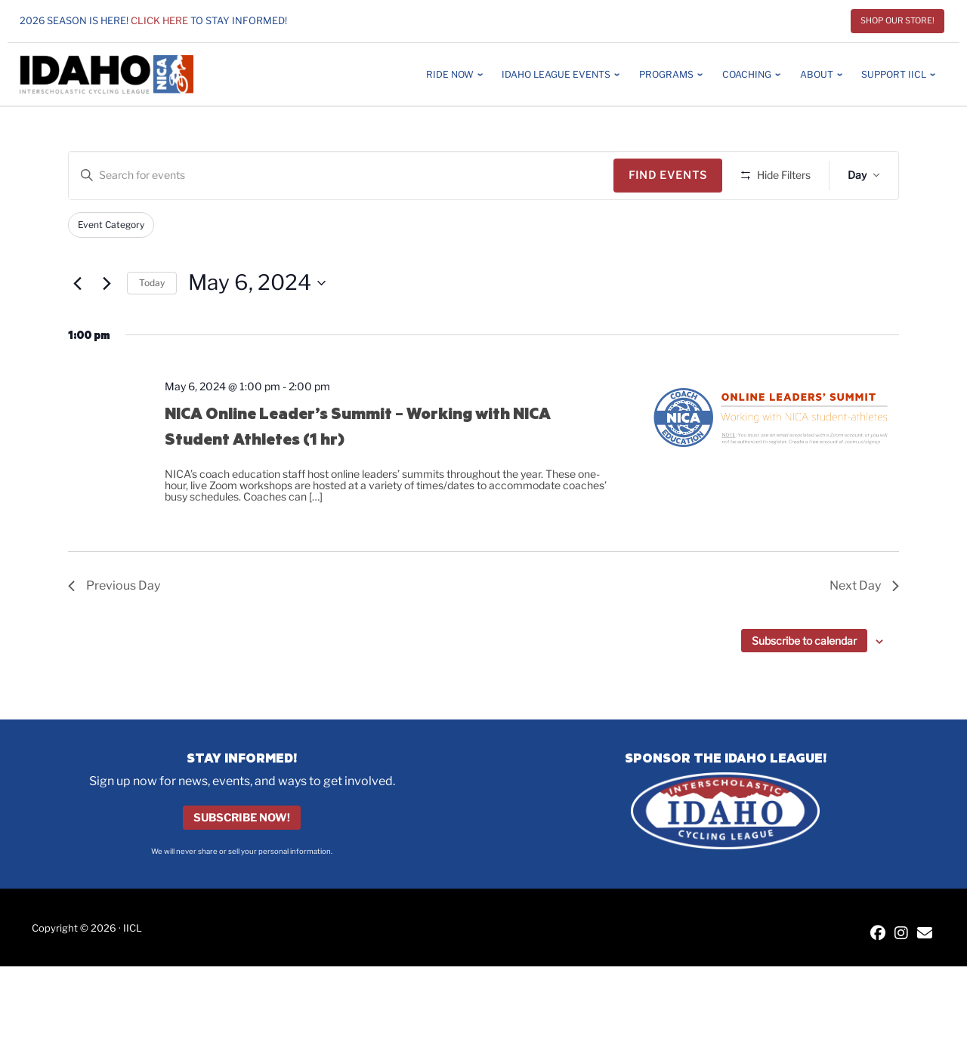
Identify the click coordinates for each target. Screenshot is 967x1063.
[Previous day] (77, 283)
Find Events (668, 174)
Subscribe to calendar (804, 640)
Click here (159, 20)
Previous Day (114, 585)
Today (152, 282)
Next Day (864, 585)
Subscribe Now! (241, 817)
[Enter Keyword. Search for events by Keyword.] (341, 175)
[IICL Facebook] (877, 934)
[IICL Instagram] (901, 934)
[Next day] (106, 283)
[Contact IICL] (924, 934)
